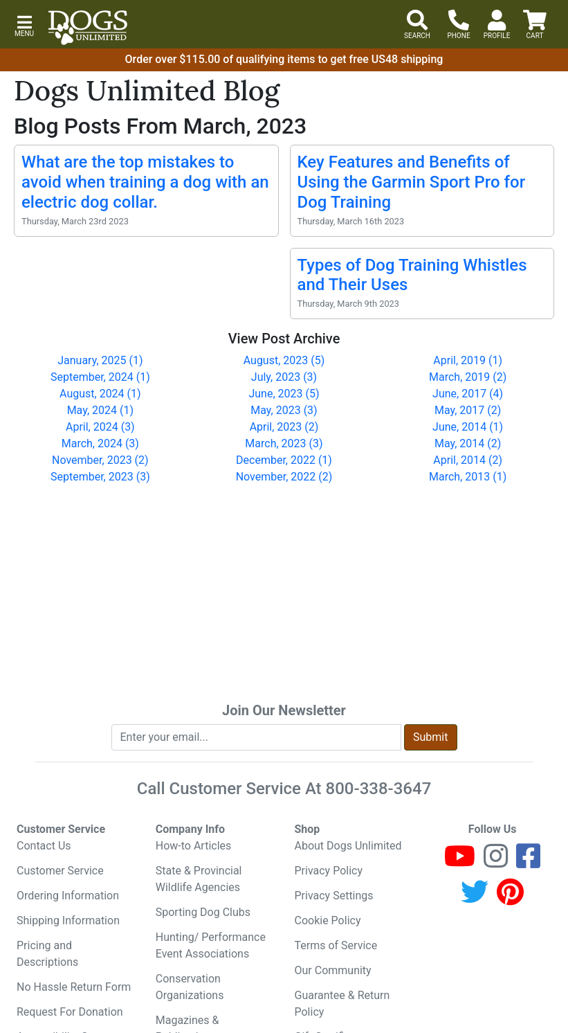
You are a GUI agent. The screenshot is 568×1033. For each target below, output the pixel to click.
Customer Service (60, 870)
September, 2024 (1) (100, 377)
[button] (24, 24)
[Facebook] (528, 862)
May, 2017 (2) (467, 410)
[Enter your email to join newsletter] (256, 737)
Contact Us (44, 845)
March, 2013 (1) (467, 476)
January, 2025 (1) (100, 360)
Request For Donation (70, 1011)
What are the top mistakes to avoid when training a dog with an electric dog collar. (145, 182)
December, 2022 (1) (284, 460)
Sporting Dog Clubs (203, 912)
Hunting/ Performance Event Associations (211, 945)
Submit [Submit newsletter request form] (430, 737)
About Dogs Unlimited (348, 845)
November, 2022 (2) (284, 476)
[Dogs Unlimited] (87, 27)
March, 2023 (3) (283, 443)
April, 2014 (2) (467, 460)
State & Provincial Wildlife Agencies (199, 879)
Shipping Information (68, 920)
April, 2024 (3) (100, 426)
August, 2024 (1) (100, 393)
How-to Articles (194, 845)
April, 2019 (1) (467, 360)
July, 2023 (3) (284, 377)
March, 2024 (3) (100, 443)
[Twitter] (475, 898)
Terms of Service (336, 945)
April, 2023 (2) (284, 426)
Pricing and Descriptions (47, 954)
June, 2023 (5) (283, 393)
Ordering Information (68, 895)
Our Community (333, 970)
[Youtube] (459, 862)
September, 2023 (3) (100, 476)
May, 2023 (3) (283, 410)
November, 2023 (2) (100, 460)
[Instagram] (495, 862)
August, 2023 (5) (284, 360)
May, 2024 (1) (100, 410)
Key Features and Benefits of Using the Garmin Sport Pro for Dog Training (411, 182)
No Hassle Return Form (74, 987)
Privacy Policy (329, 870)
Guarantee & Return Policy (342, 1003)
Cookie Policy (328, 920)
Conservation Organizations (190, 987)
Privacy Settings (334, 895)
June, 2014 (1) (467, 426)
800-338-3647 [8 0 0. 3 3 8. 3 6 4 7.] (379, 788)
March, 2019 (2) (467, 377)
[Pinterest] (510, 898)
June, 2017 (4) (467, 393)
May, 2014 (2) (467, 443)
